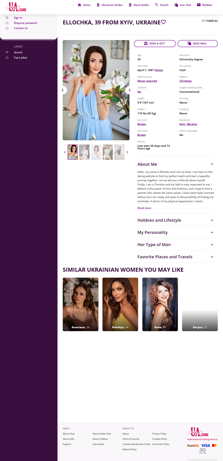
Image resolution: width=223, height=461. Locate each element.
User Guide (98, 444)
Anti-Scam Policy (160, 444)
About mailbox (100, 438)
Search (13, 59)
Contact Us (16, 34)
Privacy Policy (159, 433)
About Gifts (68, 438)
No (139, 91)
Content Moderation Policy (136, 444)
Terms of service (130, 438)
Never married (147, 81)
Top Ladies (16, 64)
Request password (21, 29)
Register (14, 19)
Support (67, 444)
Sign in (13, 24)
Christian (185, 81)
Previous (63, 90)
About (125, 433)
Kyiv (182, 124)
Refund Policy (129, 449)
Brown (141, 124)
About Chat (69, 433)
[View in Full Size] (96, 90)
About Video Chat (102, 433)
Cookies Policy (159, 438)
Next (129, 90)
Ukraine (192, 124)
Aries (158, 70)
